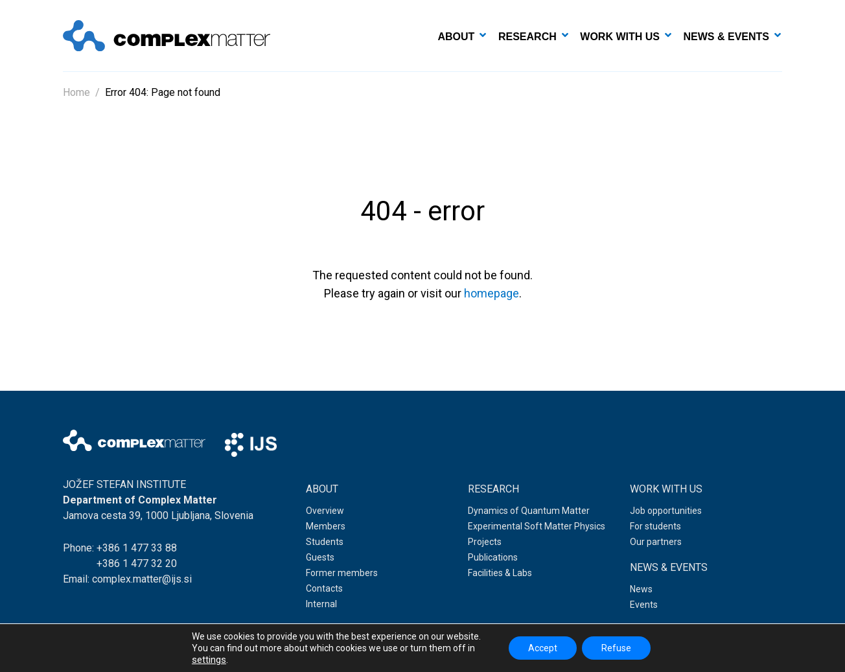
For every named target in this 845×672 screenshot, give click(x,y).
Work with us (620, 36)
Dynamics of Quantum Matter (529, 510)
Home (76, 92)
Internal (321, 604)
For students (655, 526)
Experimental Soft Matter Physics (536, 526)
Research (527, 36)
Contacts (324, 588)
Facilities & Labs (500, 573)
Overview (325, 510)
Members (325, 526)
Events (644, 604)
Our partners (656, 542)
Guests (320, 557)
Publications (493, 557)
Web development (720, 652)
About (456, 36)
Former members (342, 573)
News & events (726, 36)
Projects (485, 542)
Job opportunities (666, 510)
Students (324, 542)
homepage (491, 293)
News (641, 589)
